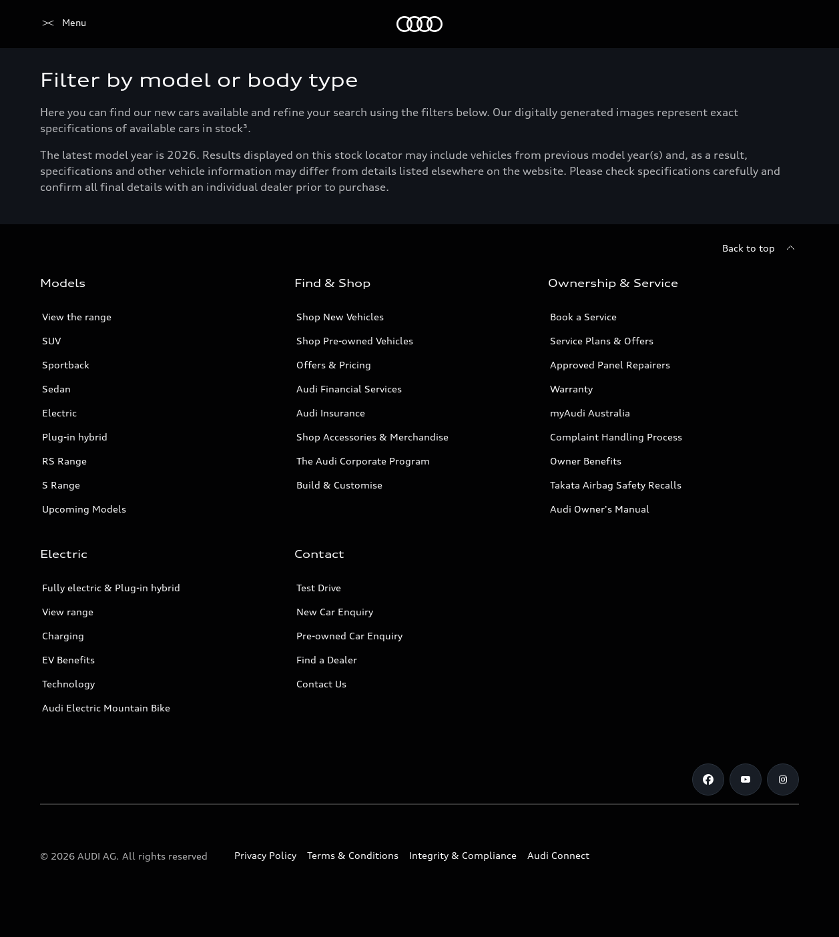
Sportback (65, 364)
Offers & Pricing (333, 364)
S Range (61, 485)
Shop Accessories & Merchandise (372, 436)
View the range (76, 316)
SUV (51, 340)
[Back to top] (760, 248)
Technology (68, 683)
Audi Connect (558, 855)
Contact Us (321, 683)
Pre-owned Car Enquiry (349, 635)
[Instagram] (783, 779)
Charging (63, 635)
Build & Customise (339, 485)
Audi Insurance (330, 412)
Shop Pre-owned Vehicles (354, 340)
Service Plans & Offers (601, 340)
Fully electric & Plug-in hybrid (111, 587)
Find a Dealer (326, 659)
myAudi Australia (590, 412)
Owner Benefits (585, 460)
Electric (59, 412)
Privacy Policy (265, 855)
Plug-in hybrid (74, 436)
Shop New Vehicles (340, 316)
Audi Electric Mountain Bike (106, 707)
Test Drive (318, 587)
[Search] (783, 24)
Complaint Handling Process (616, 436)
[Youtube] (746, 779)
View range (67, 611)
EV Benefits (68, 659)
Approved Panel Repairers (610, 364)
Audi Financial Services (349, 388)
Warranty (571, 388)
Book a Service (583, 316)
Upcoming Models (84, 509)
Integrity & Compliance (463, 855)
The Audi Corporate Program (363, 460)
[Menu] (63, 24)
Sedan (56, 388)
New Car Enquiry (334, 611)
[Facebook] (708, 779)
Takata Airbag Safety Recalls (615, 485)
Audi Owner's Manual (599, 509)
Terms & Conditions (352, 855)
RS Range (64, 460)
